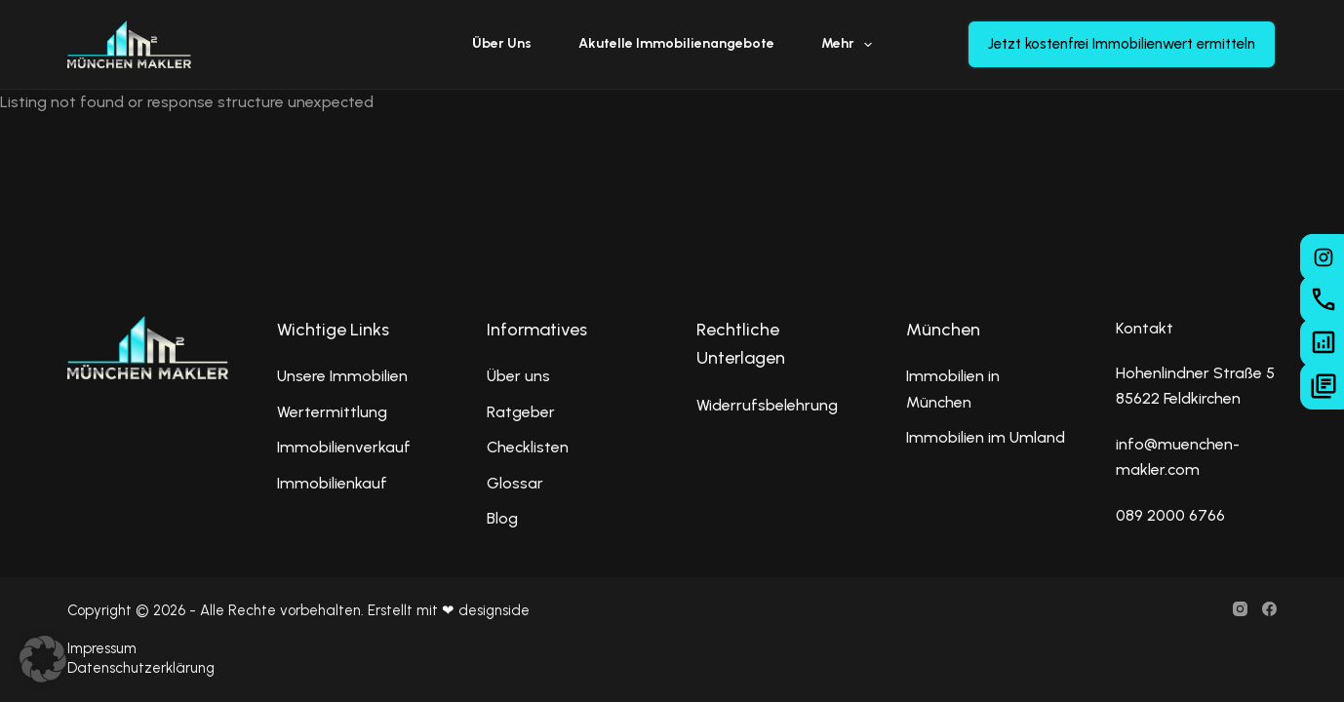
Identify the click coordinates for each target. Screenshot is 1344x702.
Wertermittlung (332, 412)
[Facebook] (1269, 609)
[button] (43, 659)
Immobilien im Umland (985, 437)
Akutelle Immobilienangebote (676, 43)
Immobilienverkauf (344, 447)
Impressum (102, 648)
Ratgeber (521, 412)
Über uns (502, 43)
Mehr (851, 45)
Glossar (515, 483)
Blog (502, 518)
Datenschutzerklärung (141, 668)
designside (494, 610)
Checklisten (528, 447)
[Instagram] (1240, 609)
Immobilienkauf (332, 483)
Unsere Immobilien (342, 376)
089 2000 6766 (1170, 515)
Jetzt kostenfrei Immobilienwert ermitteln (1121, 44)
